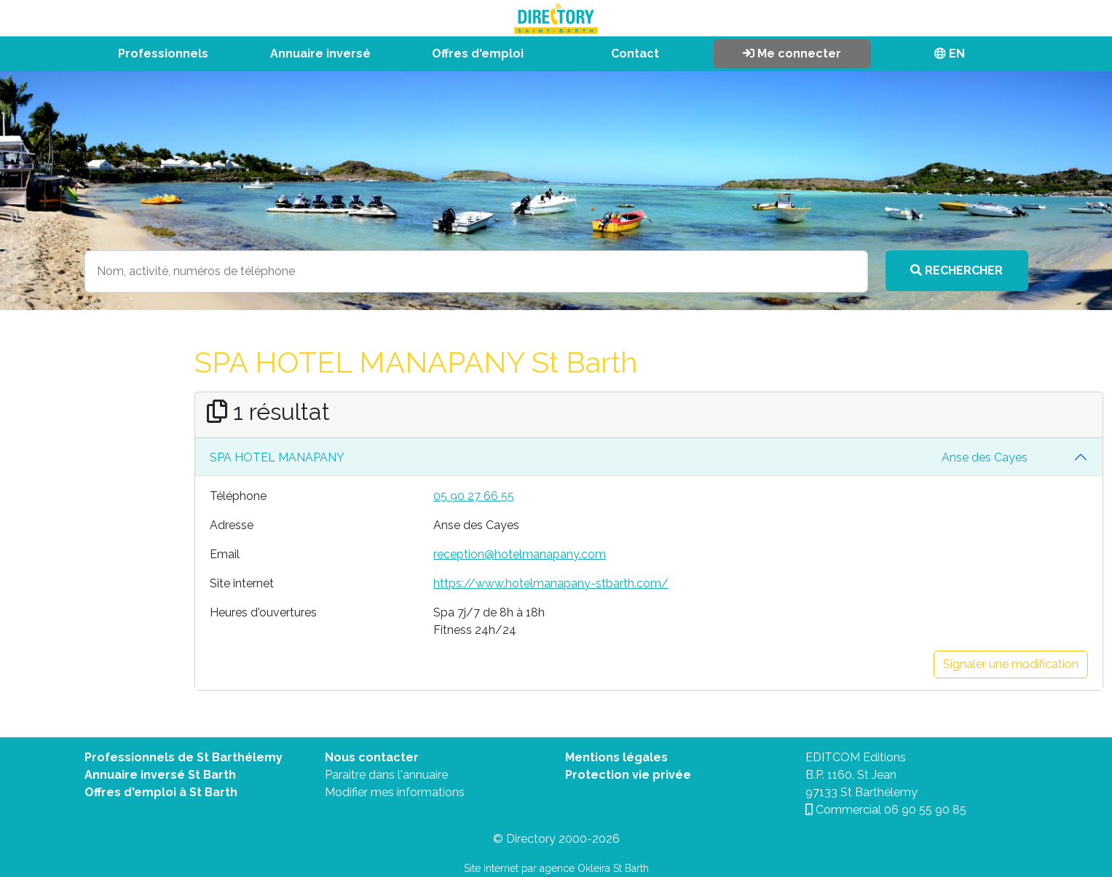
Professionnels (163, 53)
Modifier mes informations (395, 792)
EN (949, 53)
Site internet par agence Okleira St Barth (556, 868)
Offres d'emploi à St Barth (160, 792)
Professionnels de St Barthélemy (183, 757)
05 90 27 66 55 (473, 496)
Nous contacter (372, 757)
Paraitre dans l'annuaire (386, 775)
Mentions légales (616, 757)
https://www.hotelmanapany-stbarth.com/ (551, 583)
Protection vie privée (628, 775)
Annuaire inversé (320, 53)
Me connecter (792, 53)
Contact (635, 53)
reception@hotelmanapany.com (519, 554)
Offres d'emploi (478, 53)
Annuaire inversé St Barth (160, 775)
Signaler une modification (1011, 664)
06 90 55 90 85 (925, 810)
